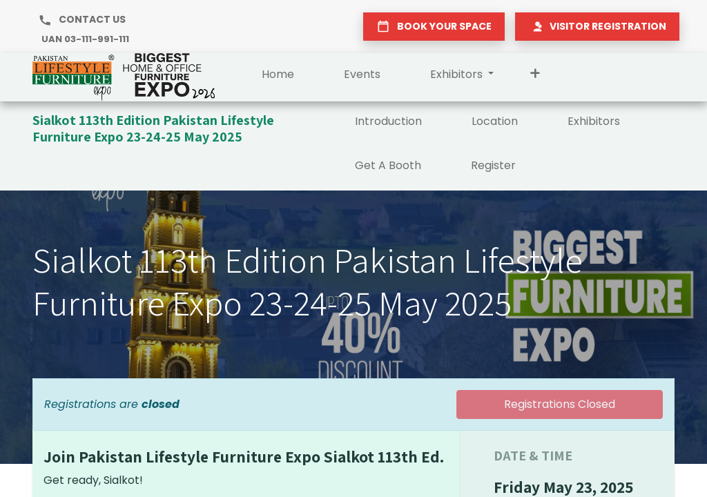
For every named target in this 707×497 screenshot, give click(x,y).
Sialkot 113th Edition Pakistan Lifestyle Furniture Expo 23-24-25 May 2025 (153, 128)
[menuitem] (278, 77)
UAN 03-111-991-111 (85, 39)
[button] (535, 77)
